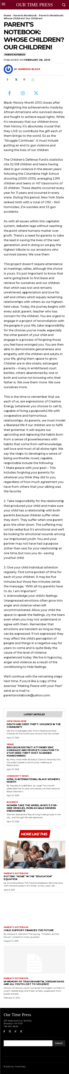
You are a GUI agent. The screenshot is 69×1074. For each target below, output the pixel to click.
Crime (10, 744)
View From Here (16, 721)
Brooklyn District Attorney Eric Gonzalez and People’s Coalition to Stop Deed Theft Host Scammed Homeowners (33, 751)
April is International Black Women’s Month (33, 780)
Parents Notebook (25, 15)
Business (12, 802)
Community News (18, 776)
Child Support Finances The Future (29, 930)
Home (7, 15)
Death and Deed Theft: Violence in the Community (34, 725)
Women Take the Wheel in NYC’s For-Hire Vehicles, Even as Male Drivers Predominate (32, 808)
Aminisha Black (29, 69)
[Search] (58, 1043)
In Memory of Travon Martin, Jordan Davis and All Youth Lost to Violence (34, 983)
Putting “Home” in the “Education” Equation (28, 878)
